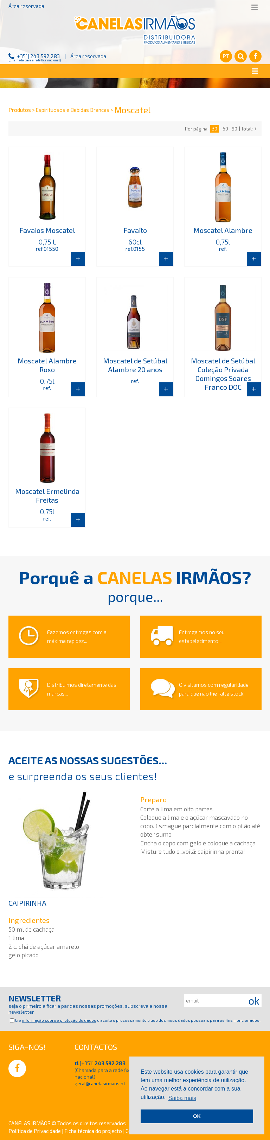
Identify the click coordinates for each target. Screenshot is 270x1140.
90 (234, 129)
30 (214, 129)
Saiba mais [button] (182, 1098)
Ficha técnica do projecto (93, 1131)
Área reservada (26, 6)
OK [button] (197, 1116)
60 (225, 129)
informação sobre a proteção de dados (59, 1020)
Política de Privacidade (35, 1131)
